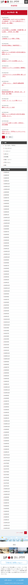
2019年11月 (7, 389)
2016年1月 (6, 519)
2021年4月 (6, 341)
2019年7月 (6, 401)
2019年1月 (6, 418)
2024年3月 (6, 243)
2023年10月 (7, 257)
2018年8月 (6, 432)
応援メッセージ (7, 159)
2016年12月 (7, 488)
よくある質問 (20, 580)
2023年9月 (6, 260)
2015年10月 (7, 528)
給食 (5, 165)
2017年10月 (7, 460)
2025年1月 (6, 214)
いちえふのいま (7, 148)
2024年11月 (7, 220)
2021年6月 (6, 336)
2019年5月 (6, 406)
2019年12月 (7, 387)
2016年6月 (6, 505)
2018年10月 (7, 426)
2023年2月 (6, 279)
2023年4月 (6, 274)
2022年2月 (6, 313)
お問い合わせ (8, 580)
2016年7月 (6, 502)
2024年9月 (6, 226)
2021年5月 (6, 339)
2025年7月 (6, 197)
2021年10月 (7, 325)
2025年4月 (6, 206)
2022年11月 (7, 288)
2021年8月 (6, 330)
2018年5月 (6, 440)
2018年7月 (6, 435)
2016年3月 (6, 514)
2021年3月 (6, 344)
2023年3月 (6, 276)
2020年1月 (6, 384)
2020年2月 (6, 381)
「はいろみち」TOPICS (9, 145)
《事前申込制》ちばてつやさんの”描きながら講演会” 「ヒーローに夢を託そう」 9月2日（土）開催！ (13, 21)
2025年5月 (6, 203)
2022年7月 (6, 299)
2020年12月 (7, 353)
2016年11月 (7, 491)
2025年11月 (7, 186)
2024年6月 (6, 234)
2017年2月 (6, 483)
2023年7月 (6, 265)
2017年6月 (6, 471)
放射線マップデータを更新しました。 (12, 61)
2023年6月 (6, 268)
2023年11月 (7, 254)
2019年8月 (6, 398)
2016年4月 (6, 511)
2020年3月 (6, 378)
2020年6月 (6, 370)
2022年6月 (6, 302)
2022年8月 (6, 296)
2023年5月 (6, 271)
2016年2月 (6, 517)
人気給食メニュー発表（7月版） (11, 38)
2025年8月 (6, 195)
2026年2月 (6, 178)
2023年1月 (6, 282)
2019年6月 (6, 404)
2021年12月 (7, 319)
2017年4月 (6, 477)
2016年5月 (6, 508)
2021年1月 (6, 350)
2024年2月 (6, 245)
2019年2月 (6, 415)
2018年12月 (7, 421)
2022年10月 (7, 291)
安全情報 (6, 156)
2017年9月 (6, 463)
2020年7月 (6, 367)
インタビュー (7, 151)
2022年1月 (6, 316)
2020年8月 (6, 364)
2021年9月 (6, 327)
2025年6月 (6, 200)
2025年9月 (6, 192)
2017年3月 (6, 480)
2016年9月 (6, 497)
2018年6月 (6, 437)
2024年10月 (7, 223)
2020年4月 (6, 375)
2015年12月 (7, 522)
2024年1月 (6, 248)
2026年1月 (6, 180)
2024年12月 (7, 217)
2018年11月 (7, 423)
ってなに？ (14, 562)
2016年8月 (6, 500)
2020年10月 (7, 358)
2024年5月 (6, 237)
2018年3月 (6, 446)
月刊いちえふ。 (7, 162)
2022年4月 (6, 308)
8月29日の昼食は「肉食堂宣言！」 (12, 45)
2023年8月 (6, 262)
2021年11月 (7, 322)
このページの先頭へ (21, 532)
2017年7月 (6, 469)
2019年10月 (7, 392)
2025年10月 (7, 189)
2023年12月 (7, 251)
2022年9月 (6, 293)
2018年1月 (6, 452)
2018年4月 (6, 443)
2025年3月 (6, 209)
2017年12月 (7, 454)
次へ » (10, 137)
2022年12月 (7, 285)
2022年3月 (6, 310)
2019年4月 (6, 409)
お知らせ (6, 154)
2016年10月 (7, 494)
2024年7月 (6, 231)
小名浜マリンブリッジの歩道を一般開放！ (14, 67)
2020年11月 (7, 356)
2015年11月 (7, 525)
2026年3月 (6, 175)
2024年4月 (6, 240)
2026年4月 (6, 172)
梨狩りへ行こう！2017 (8, 107)
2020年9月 (6, 361)
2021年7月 (6, 333)
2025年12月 (7, 183)
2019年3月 (6, 412)
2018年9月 (6, 429)
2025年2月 (6, 212)
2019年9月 (6, 395)
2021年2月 (6, 347)
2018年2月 (6, 449)
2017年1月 (6, 485)
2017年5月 (6, 474)
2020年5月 (6, 373)
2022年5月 (6, 305)
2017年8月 (6, 466)
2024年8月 (6, 228)
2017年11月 (7, 457)
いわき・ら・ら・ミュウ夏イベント (12, 100)
